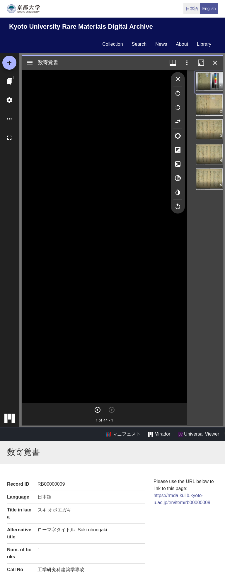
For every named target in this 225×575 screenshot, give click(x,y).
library (204, 44)
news (161, 44)
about (182, 44)
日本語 (192, 8)
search (139, 44)
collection (112, 44)
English (209, 8)
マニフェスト (123, 434)
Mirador (159, 434)
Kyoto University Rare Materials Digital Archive (81, 26)
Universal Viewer (198, 434)
